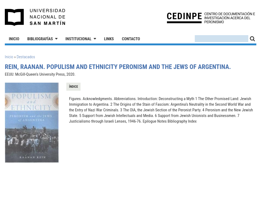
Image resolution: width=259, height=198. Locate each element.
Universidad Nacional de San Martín (35, 17)
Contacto (131, 38)
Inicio (14, 38)
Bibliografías (40, 38)
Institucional (79, 38)
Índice (73, 87)
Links (109, 38)
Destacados (26, 56)
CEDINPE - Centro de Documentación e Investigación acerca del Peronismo (211, 17)
